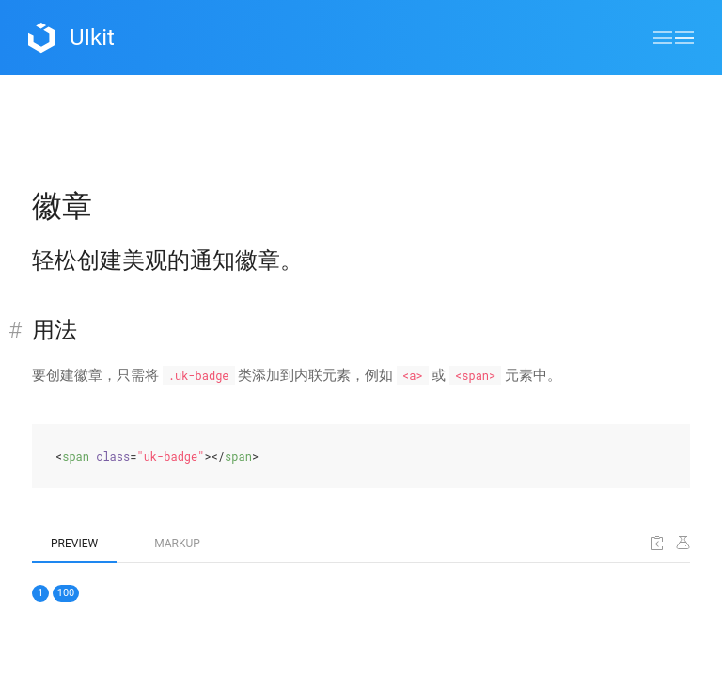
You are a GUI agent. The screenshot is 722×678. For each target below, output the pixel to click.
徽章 (62, 206)
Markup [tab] (177, 543)
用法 (54, 330)
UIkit (71, 38)
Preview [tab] (74, 543)
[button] (673, 37)
